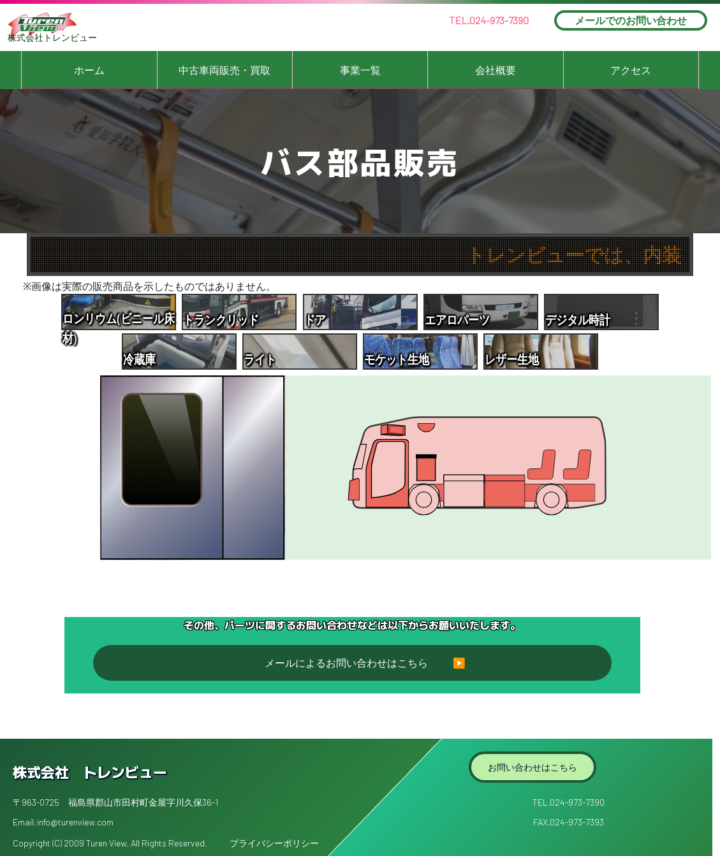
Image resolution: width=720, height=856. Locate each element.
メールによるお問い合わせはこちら (346, 663)
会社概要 (495, 70)
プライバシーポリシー (274, 843)
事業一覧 (360, 70)
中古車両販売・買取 (224, 70)
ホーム (89, 70)
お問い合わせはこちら (532, 767)
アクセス (630, 70)
